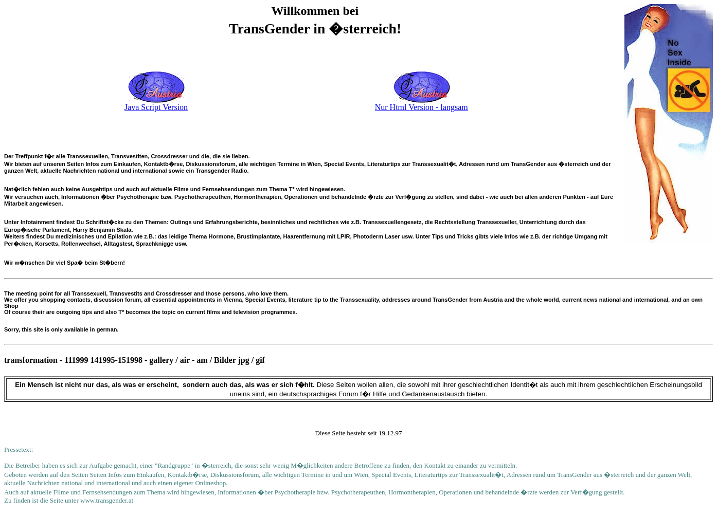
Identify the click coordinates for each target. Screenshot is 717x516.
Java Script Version (156, 107)
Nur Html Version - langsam (421, 107)
